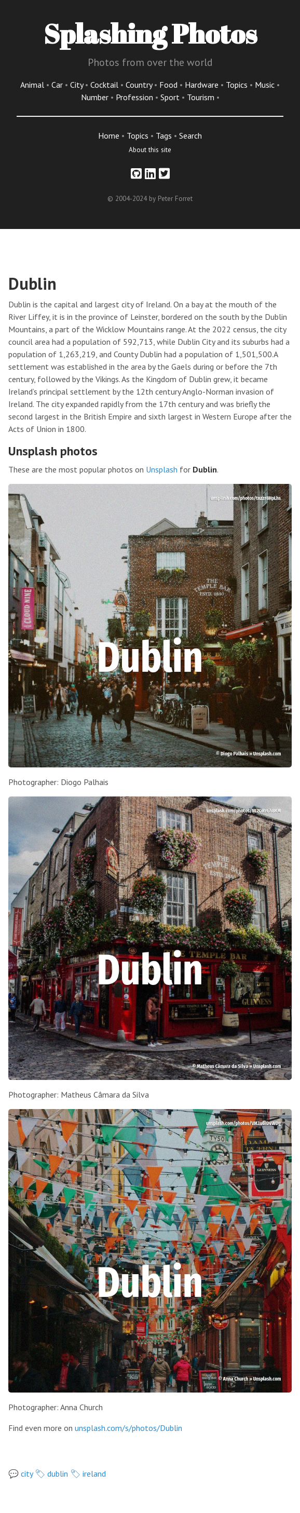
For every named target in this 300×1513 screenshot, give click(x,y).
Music (266, 84)
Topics (238, 84)
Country (140, 84)
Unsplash (162, 469)
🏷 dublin (51, 1473)
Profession (135, 97)
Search (190, 135)
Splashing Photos (150, 33)
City (77, 84)
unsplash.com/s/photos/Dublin (128, 1428)
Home (108, 135)
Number (96, 97)
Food (169, 84)
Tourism (201, 97)
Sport (171, 97)
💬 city (20, 1473)
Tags (164, 135)
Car (58, 84)
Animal (33, 84)
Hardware (203, 84)
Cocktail (105, 84)
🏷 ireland (88, 1473)
